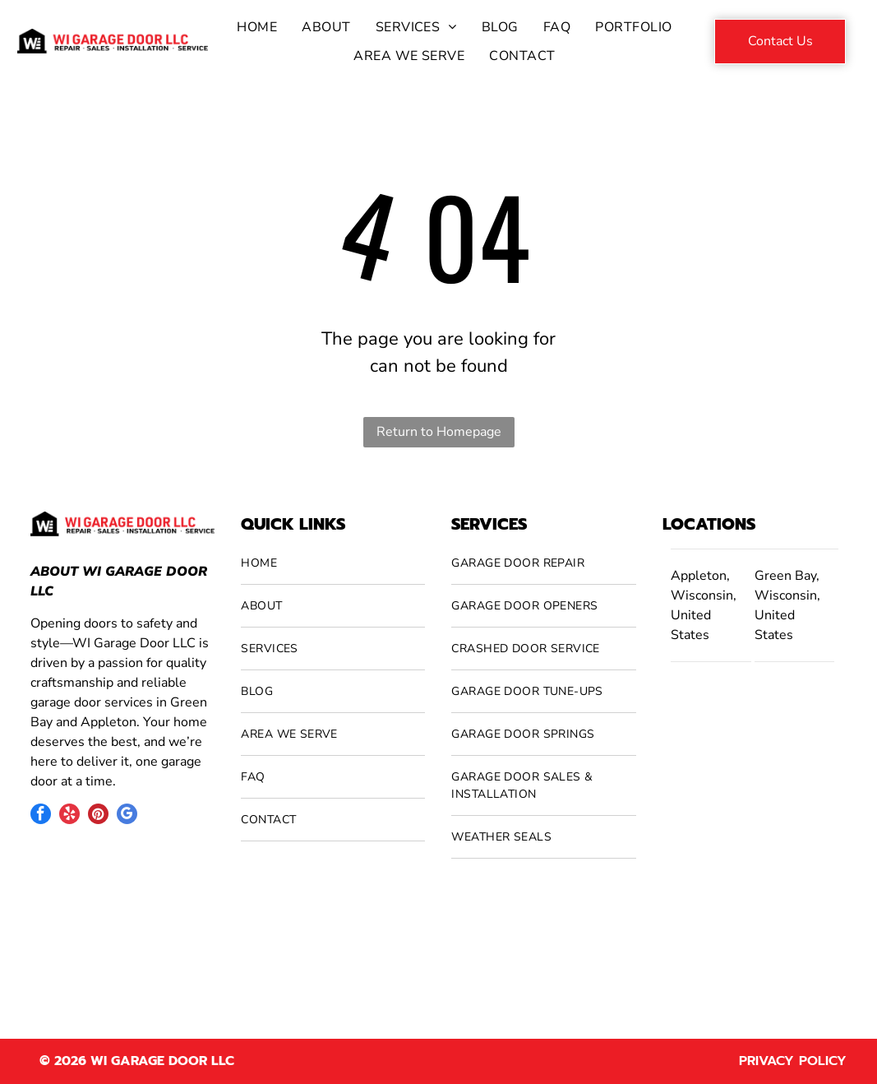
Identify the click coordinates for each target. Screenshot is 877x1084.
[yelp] (69, 816)
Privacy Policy (793, 1061)
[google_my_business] (127, 816)
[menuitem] (256, 27)
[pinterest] (98, 816)
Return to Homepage (438, 432)
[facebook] (40, 816)
